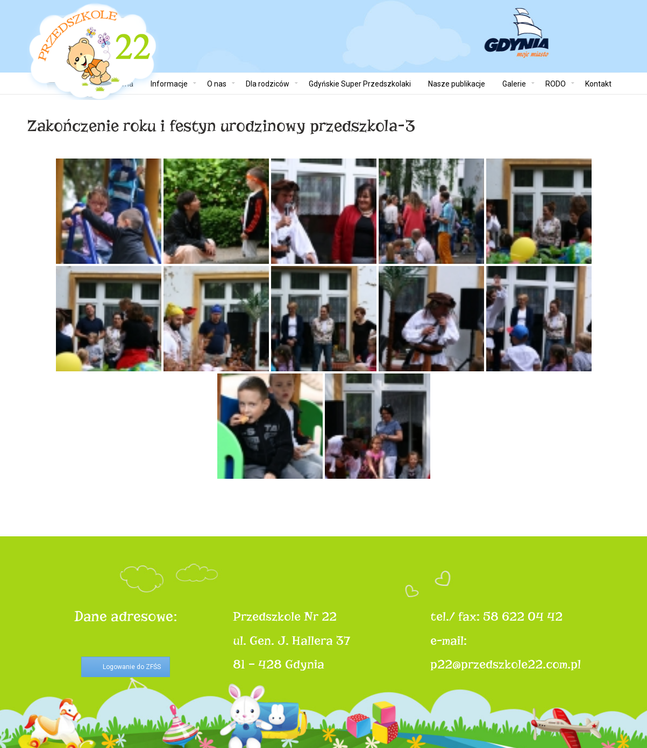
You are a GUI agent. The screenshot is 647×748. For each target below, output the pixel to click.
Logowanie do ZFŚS (132, 667)
